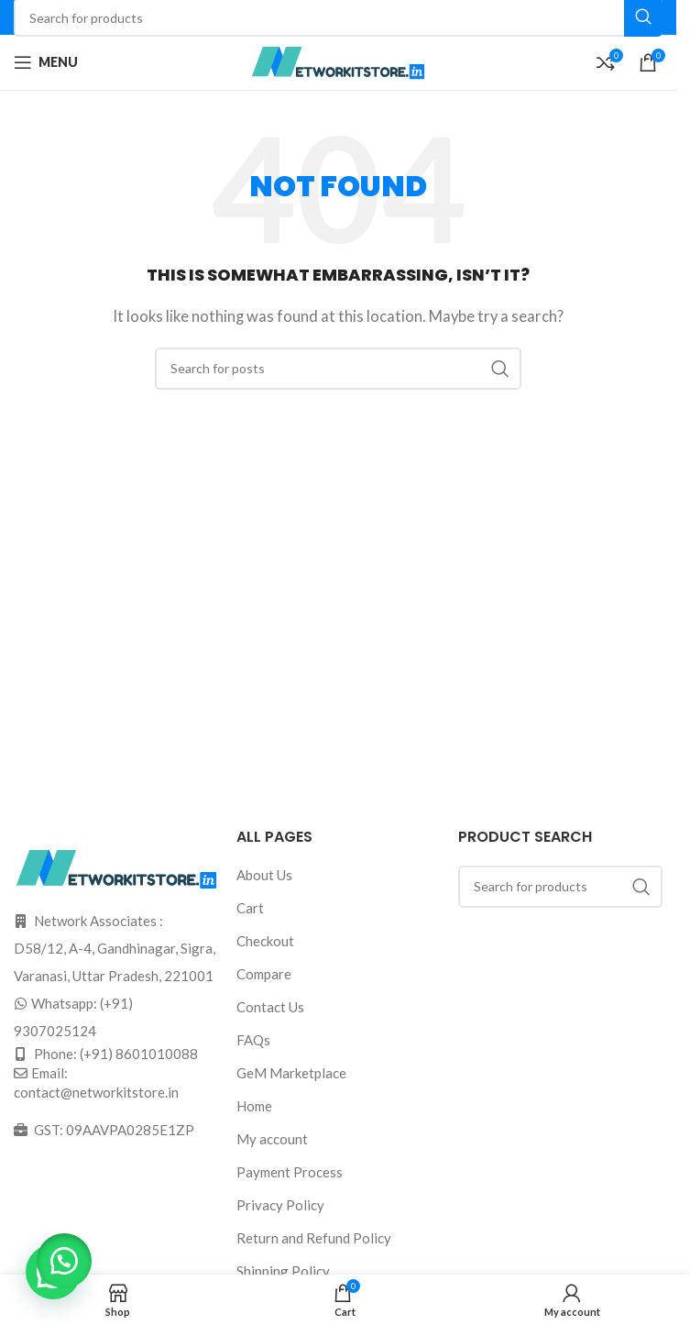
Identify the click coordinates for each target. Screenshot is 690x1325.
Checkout (265, 941)
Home (254, 1106)
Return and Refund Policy (313, 1238)
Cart (250, 908)
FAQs (253, 1040)
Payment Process (289, 1172)
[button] (64, 1260)
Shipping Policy (283, 1271)
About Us (264, 875)
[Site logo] (338, 60)
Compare (263, 974)
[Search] (338, 369)
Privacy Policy (280, 1205)
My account (272, 1139)
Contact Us (270, 1007)
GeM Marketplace (291, 1073)
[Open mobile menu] (46, 62)
